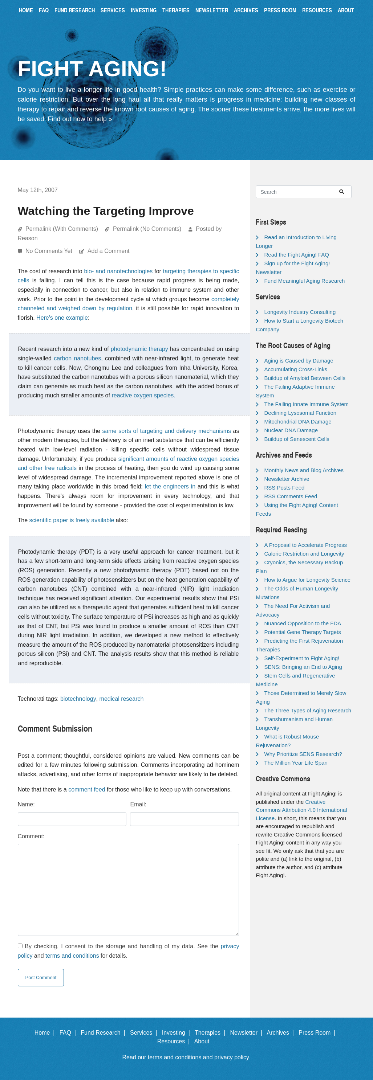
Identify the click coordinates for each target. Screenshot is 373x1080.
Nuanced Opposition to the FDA (302, 623)
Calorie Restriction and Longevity (304, 554)
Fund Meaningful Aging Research (304, 281)
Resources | (175, 1041)
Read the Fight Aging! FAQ (296, 254)
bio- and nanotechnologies (118, 271)
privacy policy (231, 1057)
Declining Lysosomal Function (300, 413)
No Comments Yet (49, 251)
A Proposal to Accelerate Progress (305, 545)
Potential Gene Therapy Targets (302, 632)
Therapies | (211, 1033)
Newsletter (211, 10)
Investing (144, 10)
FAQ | (69, 1033)
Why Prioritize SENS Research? (303, 754)
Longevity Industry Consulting (300, 312)
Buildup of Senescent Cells (296, 439)
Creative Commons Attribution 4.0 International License (301, 810)
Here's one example (62, 318)
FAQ (44, 10)
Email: (138, 804)
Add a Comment (109, 251)
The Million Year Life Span (295, 763)
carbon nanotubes (77, 358)
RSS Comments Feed (290, 496)
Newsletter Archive (286, 479)
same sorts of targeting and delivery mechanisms (166, 431)
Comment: (31, 836)
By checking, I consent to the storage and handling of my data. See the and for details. (128, 951)
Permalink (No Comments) (147, 229)
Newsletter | (247, 1033)
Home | (46, 1033)
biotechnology (78, 699)
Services (113, 10)
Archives (246, 10)
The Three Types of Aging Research (307, 710)
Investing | (177, 1033)
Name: (26, 804)
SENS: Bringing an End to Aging (303, 667)
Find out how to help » (80, 119)
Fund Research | (104, 1033)
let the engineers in (170, 486)
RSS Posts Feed (284, 487)
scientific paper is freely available (71, 520)
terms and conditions (72, 956)
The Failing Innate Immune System (306, 404)
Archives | (282, 1033)
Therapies (176, 10)
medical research (122, 699)
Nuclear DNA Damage (291, 430)
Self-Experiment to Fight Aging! (301, 658)
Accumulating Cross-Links (295, 369)
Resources (317, 10)
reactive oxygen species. (143, 395)
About (346, 10)
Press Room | (318, 1033)
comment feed (86, 789)
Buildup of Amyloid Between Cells (304, 378)
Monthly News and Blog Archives (303, 470)
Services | (145, 1033)
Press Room (280, 10)
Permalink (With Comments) (61, 229)
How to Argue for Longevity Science (307, 580)
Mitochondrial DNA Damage (297, 421)
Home (26, 10)
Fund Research (74, 10)
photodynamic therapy (139, 349)
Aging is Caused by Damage (298, 360)
